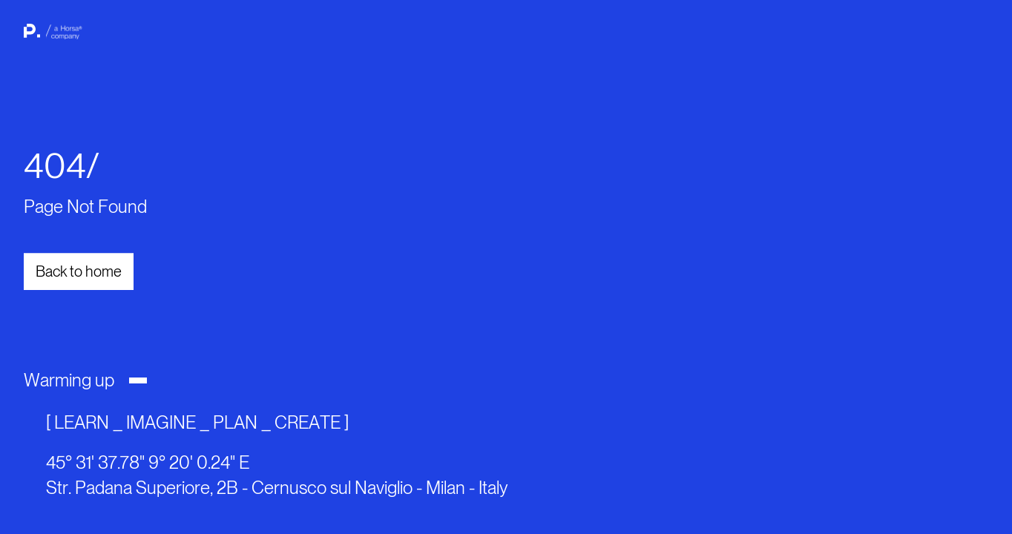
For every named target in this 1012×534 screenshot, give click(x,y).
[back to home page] (50, 37)
